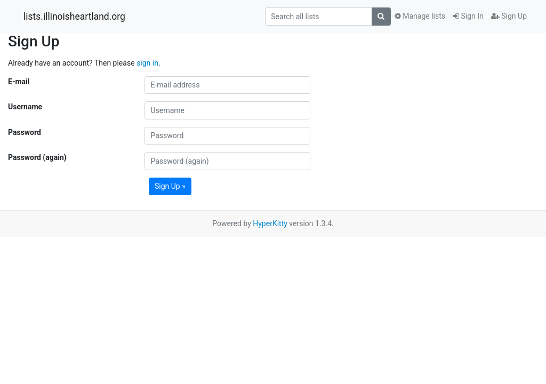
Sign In (468, 16)
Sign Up (509, 16)
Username (25, 106)
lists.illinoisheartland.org (74, 16)
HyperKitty (270, 223)
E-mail (18, 81)
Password (24, 132)
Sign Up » (170, 186)
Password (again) (37, 157)
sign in (147, 63)
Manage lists (420, 16)
